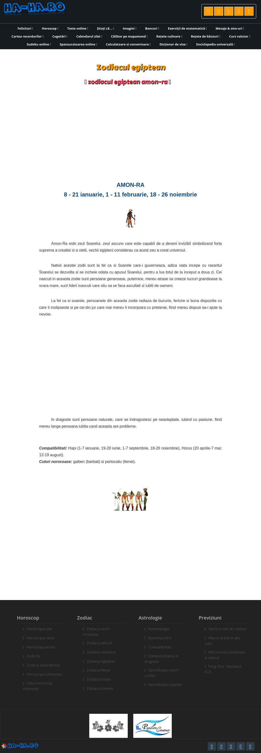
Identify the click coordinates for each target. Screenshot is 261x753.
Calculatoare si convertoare (128, 44)
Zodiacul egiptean (98, 661)
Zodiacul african (97, 642)
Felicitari (25, 28)
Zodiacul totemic (97, 688)
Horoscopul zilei (37, 628)
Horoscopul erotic (38, 647)
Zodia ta (31, 655)
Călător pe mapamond (129, 36)
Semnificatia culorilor (167, 684)
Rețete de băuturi (205, 36)
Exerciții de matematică (187, 28)
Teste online (77, 28)
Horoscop (50, 28)
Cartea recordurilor (28, 36)
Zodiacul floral (95, 670)
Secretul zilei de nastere (229, 628)
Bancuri (152, 28)
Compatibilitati (162, 647)
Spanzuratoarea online (78, 44)
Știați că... (105, 28)
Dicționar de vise (173, 44)
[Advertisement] (130, 134)
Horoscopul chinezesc (42, 674)
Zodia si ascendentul (40, 665)
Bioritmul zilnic (162, 637)
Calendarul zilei (89, 36)
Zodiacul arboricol (99, 652)
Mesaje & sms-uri (230, 28)
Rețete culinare (169, 36)
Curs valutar (239, 36)
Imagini (130, 28)
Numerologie (160, 628)
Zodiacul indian (96, 679)
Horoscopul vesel (38, 637)
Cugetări (59, 36)
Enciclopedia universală (215, 44)
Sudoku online (39, 44)
